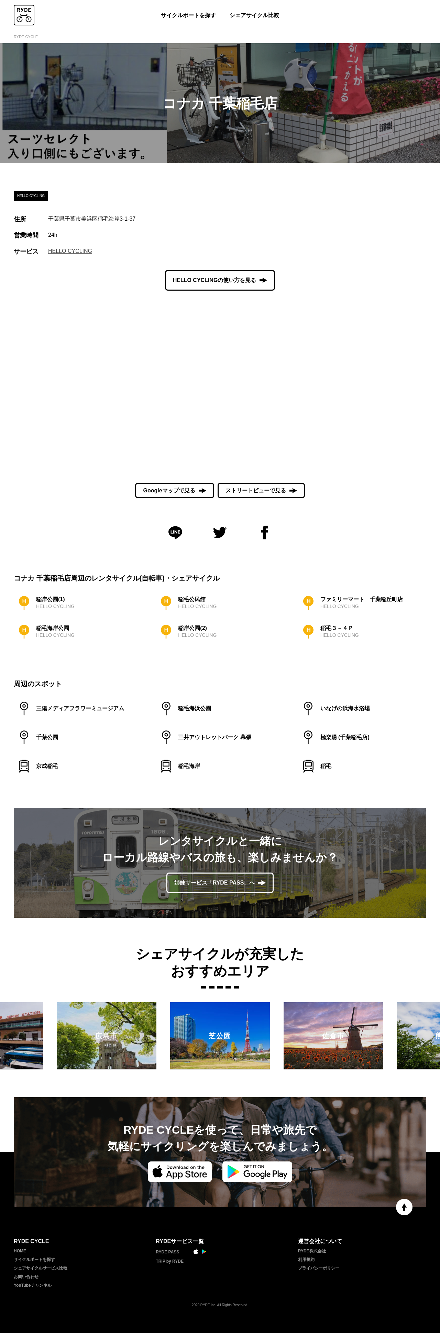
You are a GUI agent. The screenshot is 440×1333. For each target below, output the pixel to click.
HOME (20, 1251)
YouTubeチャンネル (33, 1285)
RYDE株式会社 (312, 1251)
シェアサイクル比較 (254, 15)
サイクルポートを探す (188, 15)
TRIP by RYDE (170, 1261)
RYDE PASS (167, 1252)
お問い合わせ (26, 1276)
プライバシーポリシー (318, 1268)
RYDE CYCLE (26, 37)
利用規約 (306, 1259)
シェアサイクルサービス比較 (40, 1268)
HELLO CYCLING (70, 251)
